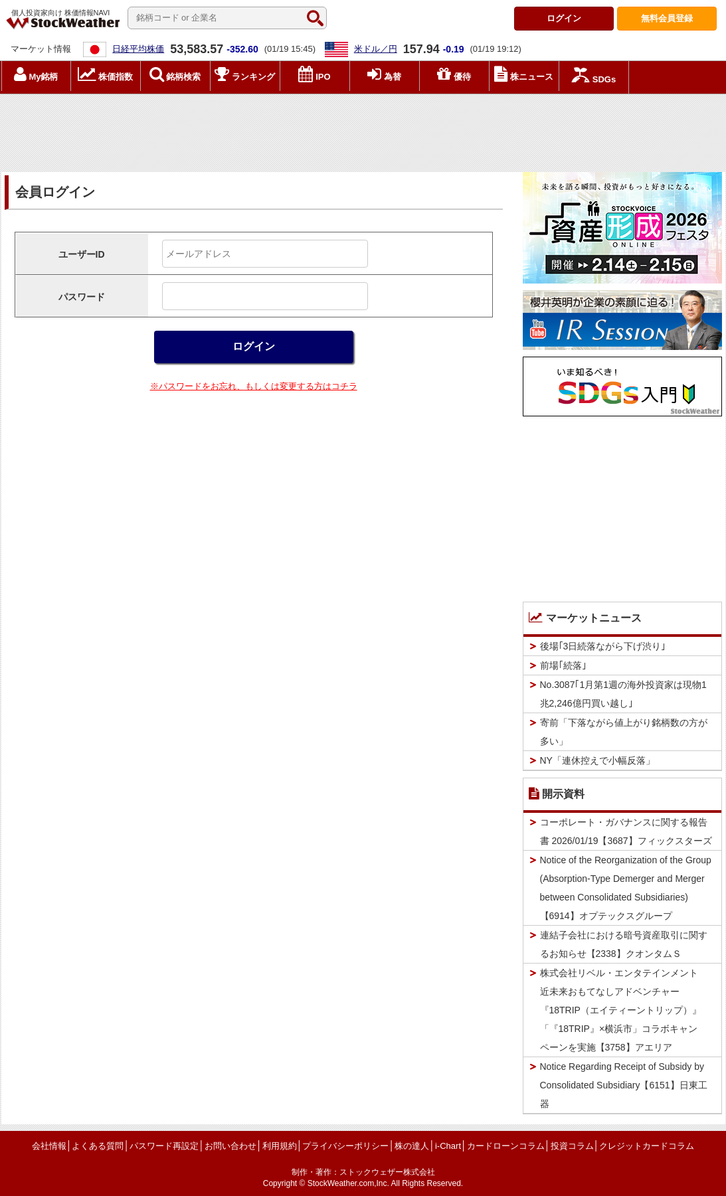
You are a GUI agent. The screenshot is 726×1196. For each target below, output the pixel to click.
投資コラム (572, 1146)
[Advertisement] (363, 129)
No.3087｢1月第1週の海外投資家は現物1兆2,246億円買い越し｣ (623, 694)
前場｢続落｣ (563, 665)
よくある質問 (98, 1146)
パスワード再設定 (164, 1146)
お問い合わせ (230, 1146)
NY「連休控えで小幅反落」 (597, 760)
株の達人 (412, 1146)
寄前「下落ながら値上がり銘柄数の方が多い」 (623, 731)
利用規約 (279, 1146)
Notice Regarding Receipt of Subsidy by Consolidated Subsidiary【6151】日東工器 (623, 1085)
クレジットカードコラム (646, 1146)
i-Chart (448, 1146)
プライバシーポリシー (345, 1146)
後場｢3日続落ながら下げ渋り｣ (603, 646)
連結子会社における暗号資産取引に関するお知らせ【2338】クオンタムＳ (623, 944)
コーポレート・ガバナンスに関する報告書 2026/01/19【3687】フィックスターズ (626, 831)
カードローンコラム (506, 1146)
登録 (667, 18)
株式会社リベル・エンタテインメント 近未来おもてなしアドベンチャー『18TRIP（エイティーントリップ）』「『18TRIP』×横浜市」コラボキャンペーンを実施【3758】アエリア (623, 1010)
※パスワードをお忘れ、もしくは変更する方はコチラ (253, 386)
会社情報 (49, 1146)
